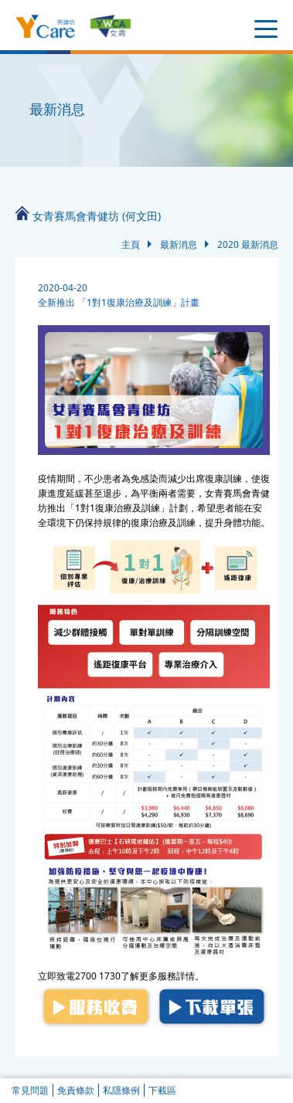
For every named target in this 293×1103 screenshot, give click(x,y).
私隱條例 (121, 1090)
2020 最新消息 (247, 244)
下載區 (162, 1090)
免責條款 (75, 1090)
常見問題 (30, 1090)
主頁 (130, 244)
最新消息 (178, 244)
